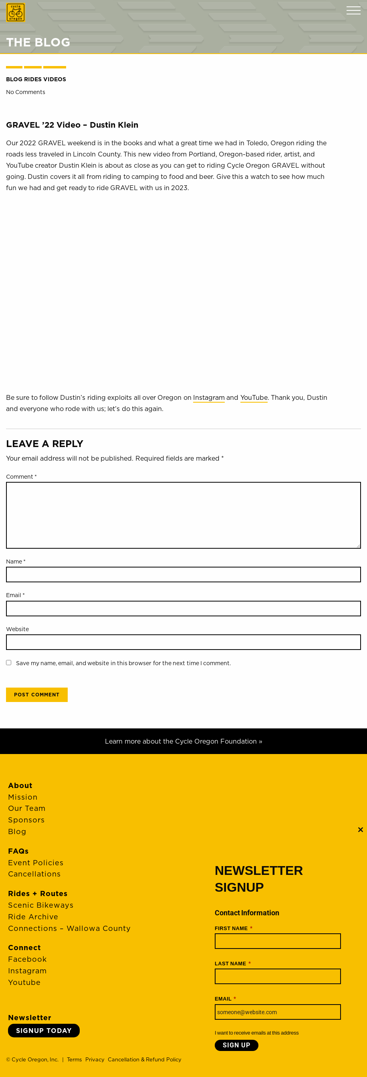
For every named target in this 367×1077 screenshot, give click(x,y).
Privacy (95, 1059)
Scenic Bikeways (41, 905)
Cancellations (34, 874)
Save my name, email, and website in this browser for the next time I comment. (123, 663)
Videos (54, 79)
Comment (21, 477)
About (20, 785)
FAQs (18, 851)
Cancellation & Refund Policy (144, 1059)
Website (17, 629)
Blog (14, 79)
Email (15, 595)
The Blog (38, 42)
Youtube (24, 982)
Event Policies (36, 863)
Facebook (27, 959)
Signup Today (44, 1030)
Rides (33, 79)
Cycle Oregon (15, 12)
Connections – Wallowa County (69, 928)
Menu (354, 10)
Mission (23, 797)
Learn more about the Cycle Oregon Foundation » (183, 741)
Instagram (209, 397)
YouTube (254, 397)
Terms (74, 1059)
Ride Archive (33, 917)
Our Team (27, 808)
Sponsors (26, 820)
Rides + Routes (38, 893)
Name (16, 562)
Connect (24, 948)
